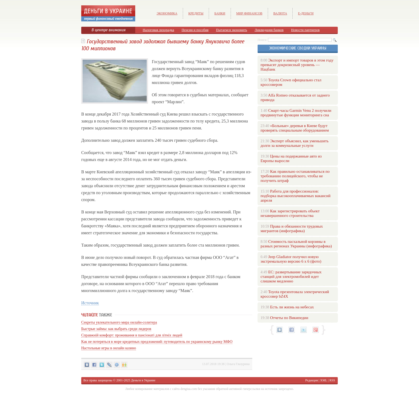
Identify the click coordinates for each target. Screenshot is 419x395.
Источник (90, 303)
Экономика (167, 13)
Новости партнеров (305, 30)
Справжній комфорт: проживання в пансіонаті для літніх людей (131, 335)
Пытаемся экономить (231, 30)
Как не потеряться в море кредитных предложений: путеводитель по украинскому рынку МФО (156, 342)
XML (323, 380)
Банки (219, 13)
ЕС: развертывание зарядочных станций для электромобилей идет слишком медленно (291, 276)
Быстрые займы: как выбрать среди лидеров (116, 329)
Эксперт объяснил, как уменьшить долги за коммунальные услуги (295, 143)
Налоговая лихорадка (158, 30)
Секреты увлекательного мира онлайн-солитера (119, 322)
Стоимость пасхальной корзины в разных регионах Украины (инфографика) (296, 243)
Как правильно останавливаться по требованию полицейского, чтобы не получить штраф (295, 176)
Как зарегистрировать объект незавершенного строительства (290, 213)
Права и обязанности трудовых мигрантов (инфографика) (292, 228)
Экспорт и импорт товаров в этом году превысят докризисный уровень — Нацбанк (297, 64)
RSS (332, 380)
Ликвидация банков (269, 30)
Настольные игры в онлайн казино (108, 348)
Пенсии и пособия (194, 30)
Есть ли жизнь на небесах (292, 307)
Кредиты (196, 13)
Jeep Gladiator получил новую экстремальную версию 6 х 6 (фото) (291, 259)
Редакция (311, 380)
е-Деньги (305, 13)
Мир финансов (249, 13)
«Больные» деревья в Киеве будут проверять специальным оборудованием (295, 128)
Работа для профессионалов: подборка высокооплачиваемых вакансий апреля (296, 195)
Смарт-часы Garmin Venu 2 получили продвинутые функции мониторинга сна (296, 112)
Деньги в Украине (143, 380)
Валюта (280, 13)
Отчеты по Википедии (289, 318)
